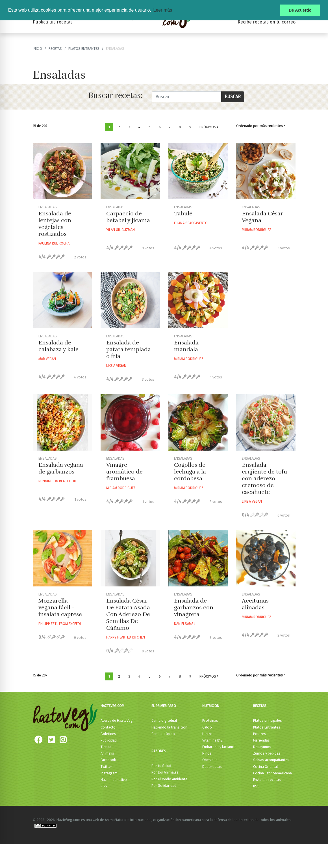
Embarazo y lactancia (219, 747)
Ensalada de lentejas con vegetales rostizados (54, 223)
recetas (55, 48)
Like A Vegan (116, 365)
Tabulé (183, 213)
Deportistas (212, 766)
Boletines (108, 734)
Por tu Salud (161, 766)
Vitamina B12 (212, 740)
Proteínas (210, 720)
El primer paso (163, 706)
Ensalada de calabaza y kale (58, 346)
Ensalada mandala (186, 346)
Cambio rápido (163, 734)
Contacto (108, 727)
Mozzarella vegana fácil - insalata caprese (60, 607)
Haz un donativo (114, 779)
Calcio (207, 727)
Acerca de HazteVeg (117, 720)
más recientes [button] (271, 126)
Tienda (106, 747)
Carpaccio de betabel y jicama (128, 217)
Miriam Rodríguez (256, 230)
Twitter (106, 766)
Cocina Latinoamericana (272, 773)
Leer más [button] (162, 10)
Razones (158, 751)
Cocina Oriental (265, 766)
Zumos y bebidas (267, 753)
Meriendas (261, 740)
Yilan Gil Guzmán (120, 230)
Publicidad (109, 740)
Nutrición (210, 706)
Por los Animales (165, 772)
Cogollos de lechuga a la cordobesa (190, 471)
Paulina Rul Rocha (53, 243)
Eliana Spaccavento (191, 223)
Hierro (207, 734)
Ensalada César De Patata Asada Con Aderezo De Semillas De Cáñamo (128, 614)
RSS (104, 786)
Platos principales (267, 720)
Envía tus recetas (267, 779)
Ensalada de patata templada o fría (128, 349)
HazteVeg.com (112, 706)
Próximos (208, 127)
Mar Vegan (47, 359)
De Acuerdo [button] (300, 10)
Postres (259, 734)
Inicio (37, 48)
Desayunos (262, 747)
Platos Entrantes (83, 48)
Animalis (107, 753)
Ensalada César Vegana (262, 217)
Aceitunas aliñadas (255, 604)
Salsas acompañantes (271, 760)
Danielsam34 (185, 624)
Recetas (259, 706)
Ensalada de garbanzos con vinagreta (193, 607)
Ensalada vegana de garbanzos (60, 468)
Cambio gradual (164, 720)
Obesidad (210, 760)
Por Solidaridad (163, 785)
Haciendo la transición (169, 727)
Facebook (108, 760)
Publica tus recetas (53, 22)
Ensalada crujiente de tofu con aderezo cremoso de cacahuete (264, 478)
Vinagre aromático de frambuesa (124, 471)
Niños (207, 753)
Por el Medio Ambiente (169, 779)
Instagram (109, 773)
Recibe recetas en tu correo (267, 22)
